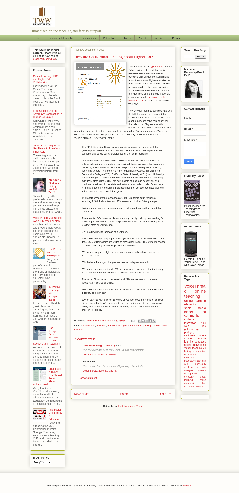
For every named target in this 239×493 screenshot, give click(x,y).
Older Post (165, 393)
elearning (190, 304)
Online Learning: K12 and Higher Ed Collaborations (45, 79)
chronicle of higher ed (119, 325)
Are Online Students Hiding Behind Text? (55, 186)
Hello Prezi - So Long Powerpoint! (54, 252)
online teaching (195, 294)
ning (203, 322)
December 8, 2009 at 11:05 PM (99, 354)
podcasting (190, 360)
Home (37, 38)
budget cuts (89, 325)
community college (142, 325)
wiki (186, 386)
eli (192, 367)
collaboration (199, 351)
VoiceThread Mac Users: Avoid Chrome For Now (47, 219)
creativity (189, 377)
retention (201, 383)
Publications (109, 38)
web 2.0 (195, 325)
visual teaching (193, 347)
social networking (195, 344)
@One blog (157, 66)
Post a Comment (88, 377)
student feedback (197, 386)
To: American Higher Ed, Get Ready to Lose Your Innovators (47, 148)
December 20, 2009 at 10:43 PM (100, 370)
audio (187, 367)
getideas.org (191, 329)
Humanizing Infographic (60, 38)
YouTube (143, 38)
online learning (195, 300)
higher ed (195, 312)
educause (200, 341)
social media (195, 308)
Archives (160, 38)
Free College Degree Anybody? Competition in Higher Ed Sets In (47, 114)
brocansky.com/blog (44, 58)
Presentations (88, 38)
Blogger (187, 485)
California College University (99, 345)
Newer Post (81, 393)
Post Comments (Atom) (130, 406)
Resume (176, 38)
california (101, 325)
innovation (190, 322)
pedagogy (190, 332)
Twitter (127, 38)
